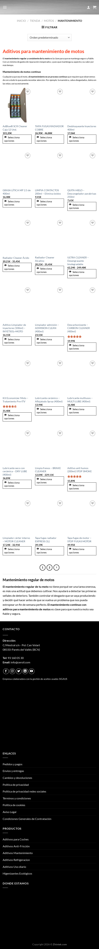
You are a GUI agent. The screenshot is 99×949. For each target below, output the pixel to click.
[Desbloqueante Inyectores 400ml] (81, 105)
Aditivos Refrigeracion (16, 859)
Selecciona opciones (12, 139)
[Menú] (5, 7)
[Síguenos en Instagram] (12, 671)
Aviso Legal (9, 812)
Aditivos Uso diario (14, 866)
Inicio (21, 20)
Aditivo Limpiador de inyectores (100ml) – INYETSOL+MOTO (14, 328)
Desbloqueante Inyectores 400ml (81, 128)
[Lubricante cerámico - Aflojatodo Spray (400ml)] (49, 377)
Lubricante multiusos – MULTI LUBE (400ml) (80, 400)
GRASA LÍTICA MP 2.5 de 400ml (17, 192)
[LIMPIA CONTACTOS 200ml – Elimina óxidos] (49, 169)
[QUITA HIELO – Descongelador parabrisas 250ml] (81, 169)
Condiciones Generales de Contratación (27, 818)
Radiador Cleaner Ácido (16, 257)
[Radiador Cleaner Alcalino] (49, 236)
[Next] (56, 568)
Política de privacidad (16, 784)
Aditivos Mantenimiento (18, 853)
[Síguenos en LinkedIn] (25, 671)
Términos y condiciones (17, 798)
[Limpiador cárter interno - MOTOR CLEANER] (17, 517)
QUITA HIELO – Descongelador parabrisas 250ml (81, 193)
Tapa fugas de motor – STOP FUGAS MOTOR (79, 539)
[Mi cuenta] (88, 7)
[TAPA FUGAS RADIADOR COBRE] (49, 105)
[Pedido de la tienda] (49, 37)
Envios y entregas (13, 770)
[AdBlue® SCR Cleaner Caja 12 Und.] (17, 105)
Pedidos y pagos (12, 764)
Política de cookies (14, 805)
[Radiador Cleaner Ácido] (17, 236)
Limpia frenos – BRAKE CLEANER (48, 470)
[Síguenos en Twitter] (19, 671)
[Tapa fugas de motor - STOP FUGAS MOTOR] (81, 517)
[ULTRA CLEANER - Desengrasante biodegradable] (81, 236)
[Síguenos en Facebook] (6, 671)
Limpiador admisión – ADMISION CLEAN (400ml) (47, 328)
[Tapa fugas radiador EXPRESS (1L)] (49, 517)
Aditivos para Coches (16, 839)
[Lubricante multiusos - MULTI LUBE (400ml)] (81, 377)
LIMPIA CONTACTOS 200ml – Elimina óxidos (48, 192)
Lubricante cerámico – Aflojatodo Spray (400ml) (49, 400)
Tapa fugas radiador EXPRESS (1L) (46, 539)
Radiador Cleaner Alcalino (44, 259)
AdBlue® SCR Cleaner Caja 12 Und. (15, 128)
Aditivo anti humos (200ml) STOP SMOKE (79, 470)
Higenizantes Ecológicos (17, 873)
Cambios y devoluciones (17, 777)
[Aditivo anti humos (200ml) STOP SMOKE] (81, 447)
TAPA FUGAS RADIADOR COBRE (49, 128)
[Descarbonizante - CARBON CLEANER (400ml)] (81, 304)
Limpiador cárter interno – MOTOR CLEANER (16, 539)
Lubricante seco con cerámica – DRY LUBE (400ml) (15, 471)
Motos (49, 20)
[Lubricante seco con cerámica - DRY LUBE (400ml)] (17, 447)
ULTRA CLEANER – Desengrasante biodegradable (78, 260)
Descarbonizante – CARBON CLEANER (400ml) (78, 328)
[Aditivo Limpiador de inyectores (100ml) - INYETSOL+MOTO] (17, 304)
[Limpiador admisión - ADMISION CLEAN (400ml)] (49, 304)
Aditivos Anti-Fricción (16, 846)
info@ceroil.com (20, 662)
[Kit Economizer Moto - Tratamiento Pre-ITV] (17, 377)
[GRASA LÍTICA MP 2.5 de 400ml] (17, 169)
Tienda (35, 20)
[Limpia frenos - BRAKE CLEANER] (49, 447)
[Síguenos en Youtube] (31, 671)
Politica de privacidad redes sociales (24, 791)
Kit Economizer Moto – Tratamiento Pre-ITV (15, 400)
